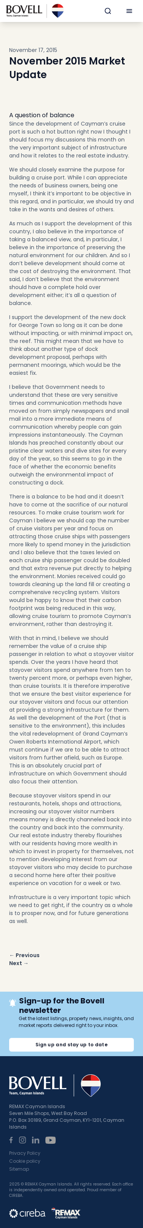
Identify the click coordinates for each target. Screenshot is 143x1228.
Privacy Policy (24, 1153)
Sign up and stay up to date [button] (71, 1044)
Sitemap (19, 1169)
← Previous (24, 955)
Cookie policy (24, 1161)
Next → (19, 963)
